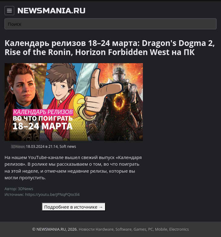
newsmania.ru (51, 11)
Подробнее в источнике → (73, 207)
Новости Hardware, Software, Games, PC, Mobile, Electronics (134, 229)
